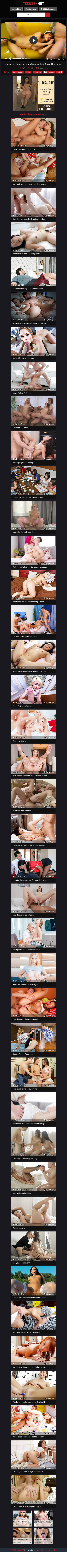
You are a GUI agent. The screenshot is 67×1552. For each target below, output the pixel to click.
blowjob (37, 72)
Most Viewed (30, 9)
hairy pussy (49, 72)
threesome (17, 72)
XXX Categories (48, 9)
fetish (59, 72)
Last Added (16, 9)
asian (28, 72)
